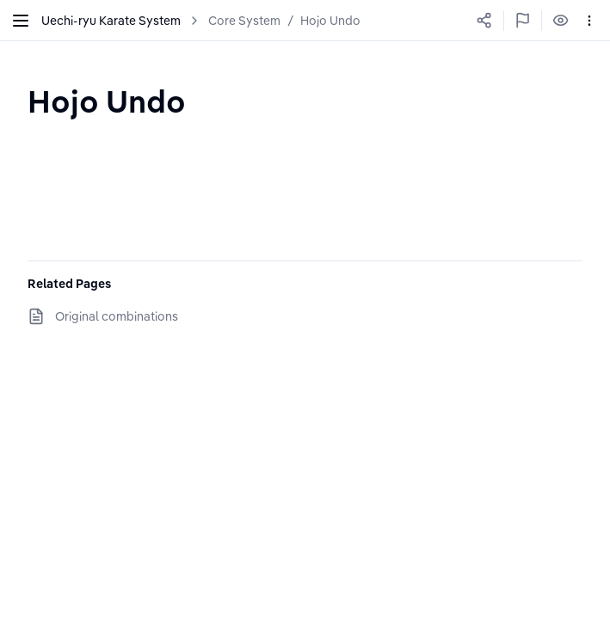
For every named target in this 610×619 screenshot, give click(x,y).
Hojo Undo (330, 20)
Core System (244, 20)
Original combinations (116, 316)
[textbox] (106, 101)
